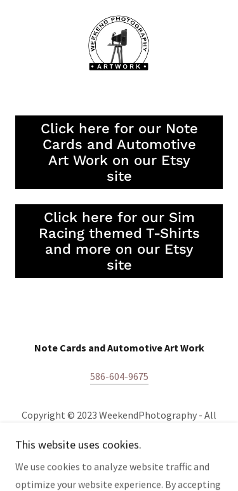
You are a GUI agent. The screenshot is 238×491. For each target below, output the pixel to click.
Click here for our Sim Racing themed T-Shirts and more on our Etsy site (119, 241)
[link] (119, 45)
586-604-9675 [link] (119, 376)
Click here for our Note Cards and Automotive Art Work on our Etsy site (119, 152)
